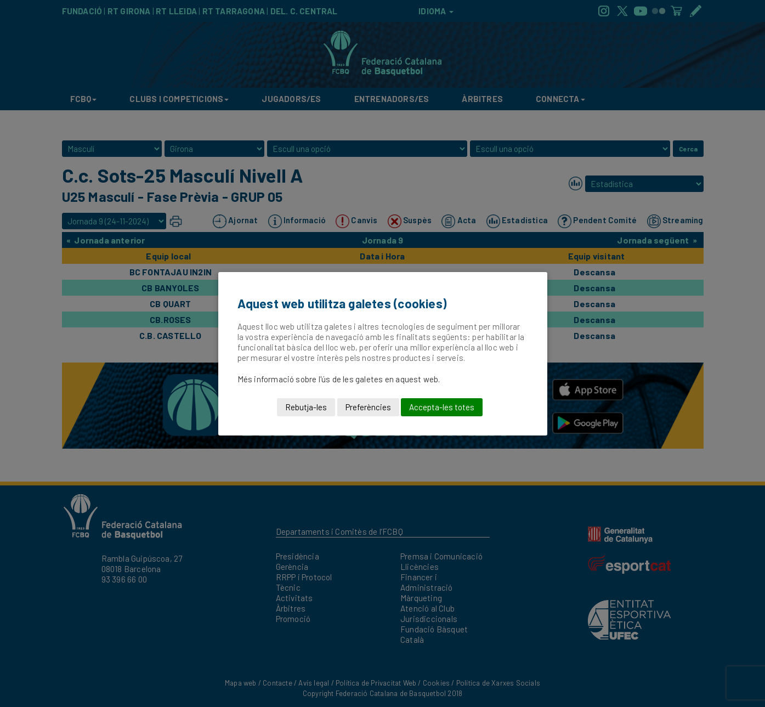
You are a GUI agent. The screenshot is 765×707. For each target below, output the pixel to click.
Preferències (368, 407)
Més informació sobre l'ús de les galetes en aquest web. (338, 379)
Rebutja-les (306, 407)
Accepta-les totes (441, 407)
